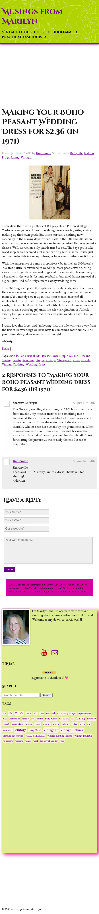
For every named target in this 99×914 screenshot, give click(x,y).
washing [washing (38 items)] (19, 740)
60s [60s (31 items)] (4, 713)
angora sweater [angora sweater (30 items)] (84, 713)
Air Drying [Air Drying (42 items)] (62, 713)
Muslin (74, 356)
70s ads (13, 356)
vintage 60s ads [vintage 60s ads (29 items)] (34, 729)
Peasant (85, 356)
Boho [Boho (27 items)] (5, 718)
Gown (54, 356)
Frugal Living (11, 157)
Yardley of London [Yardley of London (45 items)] (49, 740)
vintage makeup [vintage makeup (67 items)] (83, 735)
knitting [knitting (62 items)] (80, 718)
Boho (23, 356)
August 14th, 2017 (84, 403)
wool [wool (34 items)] (35, 740)
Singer (40, 360)
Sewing (7, 360)
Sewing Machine (23, 360)
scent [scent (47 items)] (82, 723)
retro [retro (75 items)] (75, 723)
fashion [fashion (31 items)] (40, 718)
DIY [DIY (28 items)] (32, 718)
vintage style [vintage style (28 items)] (8, 740)
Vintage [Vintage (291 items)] (20, 729)
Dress (45, 356)
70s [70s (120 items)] (10, 713)
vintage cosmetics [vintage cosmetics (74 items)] (13, 735)
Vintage (26, 157)
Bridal (31, 356)
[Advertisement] (49, 76)
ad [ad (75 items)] (53, 712)
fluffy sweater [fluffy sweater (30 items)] (51, 718)
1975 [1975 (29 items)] (48, 713)
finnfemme (43, 153)
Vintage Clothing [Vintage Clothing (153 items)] (72, 729)
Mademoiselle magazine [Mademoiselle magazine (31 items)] (22, 723)
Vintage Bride (81, 360)
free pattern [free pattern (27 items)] (64, 718)
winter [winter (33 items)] (28, 740)
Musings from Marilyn (32, 16)
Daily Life (76, 153)
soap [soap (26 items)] (89, 723)
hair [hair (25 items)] (72, 718)
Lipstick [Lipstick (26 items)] (6, 723)
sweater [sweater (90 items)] (8, 729)
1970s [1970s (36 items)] (28, 713)
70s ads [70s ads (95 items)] (19, 712)
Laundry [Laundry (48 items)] (91, 718)
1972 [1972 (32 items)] (35, 713)
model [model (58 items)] (46, 723)
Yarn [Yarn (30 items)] (62, 740)
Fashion (89, 153)
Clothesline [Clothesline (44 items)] (14, 718)
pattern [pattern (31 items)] (55, 723)
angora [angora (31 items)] (73, 713)
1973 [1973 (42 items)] (42, 713)
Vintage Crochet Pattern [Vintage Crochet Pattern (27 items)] (35, 735)
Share (5, 349)
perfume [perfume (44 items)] (65, 723)
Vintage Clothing (13, 364)
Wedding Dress (36, 364)
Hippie (63, 356)
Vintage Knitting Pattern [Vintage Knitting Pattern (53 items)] (59, 735)
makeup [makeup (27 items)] (37, 723)
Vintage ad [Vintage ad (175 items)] (51, 729)
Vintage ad (64, 360)
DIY (38, 356)
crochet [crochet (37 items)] (25, 718)
